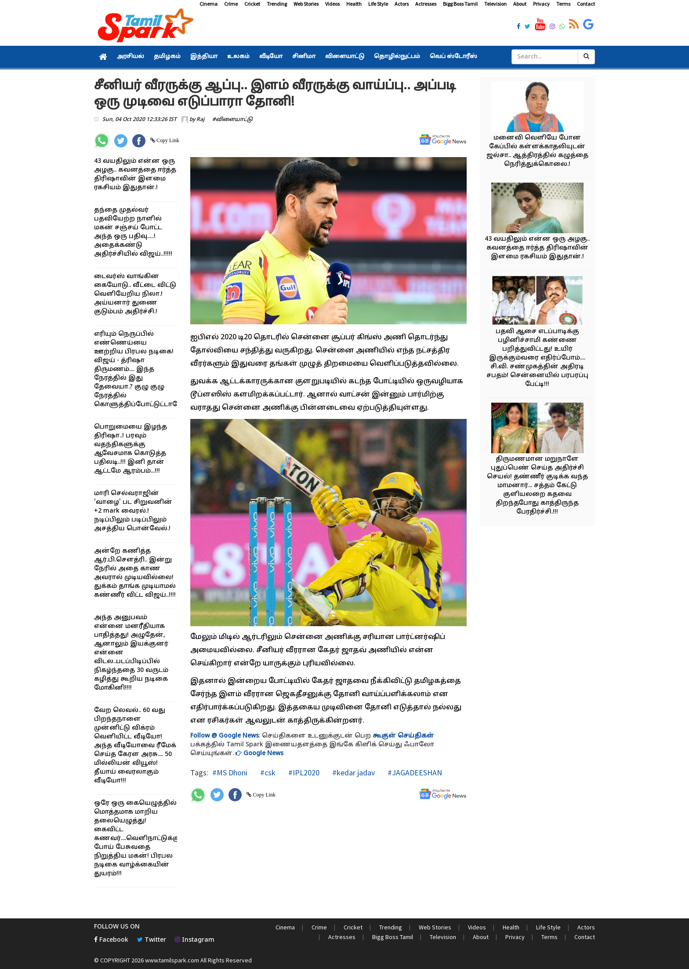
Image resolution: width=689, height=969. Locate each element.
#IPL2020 (302, 772)
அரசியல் (130, 56)
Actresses (425, 3)
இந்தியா (204, 56)
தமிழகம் (167, 56)
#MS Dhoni (229, 772)
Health (354, 3)
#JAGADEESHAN (414, 772)
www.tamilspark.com (172, 960)
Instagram (194, 940)
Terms (563, 3)
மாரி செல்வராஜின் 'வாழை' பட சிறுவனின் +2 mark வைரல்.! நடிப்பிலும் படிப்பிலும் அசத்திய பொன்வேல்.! (133, 511)
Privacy (541, 3)
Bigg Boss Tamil (460, 3)
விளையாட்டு (344, 56)
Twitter (151, 940)
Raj (200, 120)
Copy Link (167, 140)
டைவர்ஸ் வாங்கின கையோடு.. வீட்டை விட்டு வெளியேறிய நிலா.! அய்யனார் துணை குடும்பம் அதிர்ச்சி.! (135, 294)
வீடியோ (271, 56)
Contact (586, 3)
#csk (267, 772)
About (519, 3)
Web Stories (306, 3)
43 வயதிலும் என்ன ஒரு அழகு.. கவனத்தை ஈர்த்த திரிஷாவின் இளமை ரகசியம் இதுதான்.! (537, 248)
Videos (332, 3)
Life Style (378, 3)
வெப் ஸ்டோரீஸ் (453, 56)
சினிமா (303, 56)
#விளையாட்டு (232, 120)
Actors (402, 3)
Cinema (208, 3)
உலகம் (238, 56)
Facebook (111, 940)
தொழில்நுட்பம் (397, 56)
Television (495, 3)
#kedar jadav (352, 772)
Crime (231, 3)
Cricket (252, 3)
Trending (277, 3)
